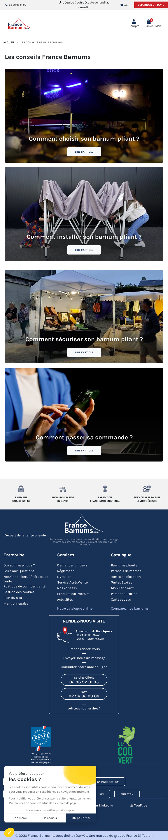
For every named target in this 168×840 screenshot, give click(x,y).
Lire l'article (84, 151)
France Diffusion (139, 835)
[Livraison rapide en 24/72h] (63, 489)
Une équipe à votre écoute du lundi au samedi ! (84, 4)
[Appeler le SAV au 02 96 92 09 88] (84, 694)
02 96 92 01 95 (15, 5)
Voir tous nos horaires (83, 708)
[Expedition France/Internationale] (105, 489)
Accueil (8, 42)
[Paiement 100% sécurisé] (21, 489)
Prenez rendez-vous (84, 649)
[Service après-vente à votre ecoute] (147, 489)
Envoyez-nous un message (84, 658)
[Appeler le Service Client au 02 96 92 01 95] (84, 680)
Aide (125, 5)
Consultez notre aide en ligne (84, 667)
